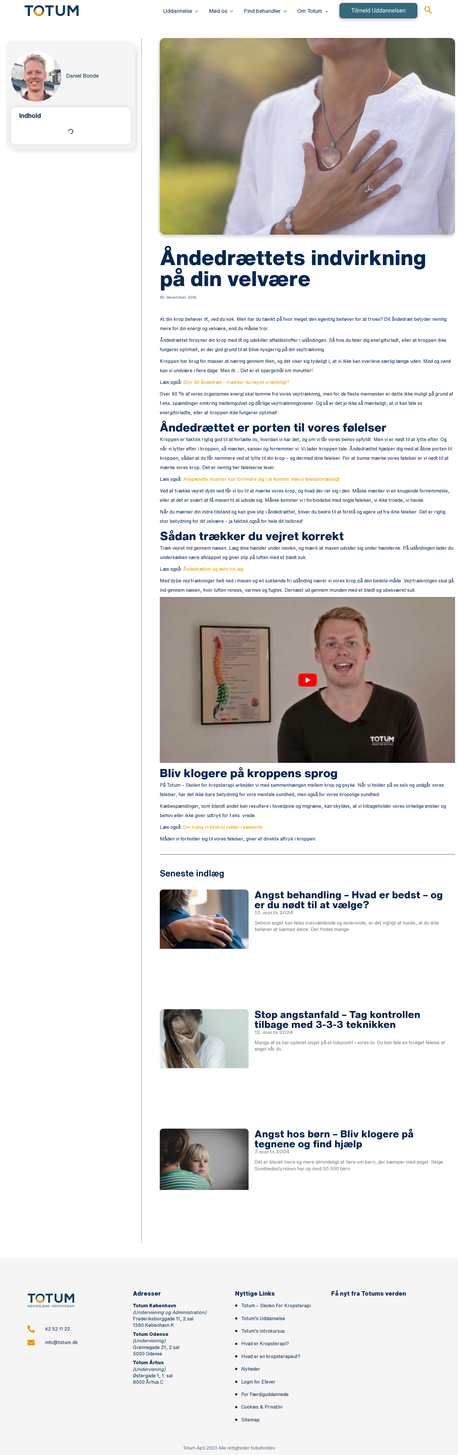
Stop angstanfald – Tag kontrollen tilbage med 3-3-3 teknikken (337, 1019)
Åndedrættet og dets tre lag (213, 569)
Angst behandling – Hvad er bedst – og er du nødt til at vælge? (348, 899)
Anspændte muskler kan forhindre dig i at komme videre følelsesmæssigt (261, 479)
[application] (195, 11)
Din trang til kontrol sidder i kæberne (223, 827)
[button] (181, 11)
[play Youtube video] (307, 680)
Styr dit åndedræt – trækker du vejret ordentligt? (236, 382)
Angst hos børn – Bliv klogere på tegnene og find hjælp (334, 1138)
